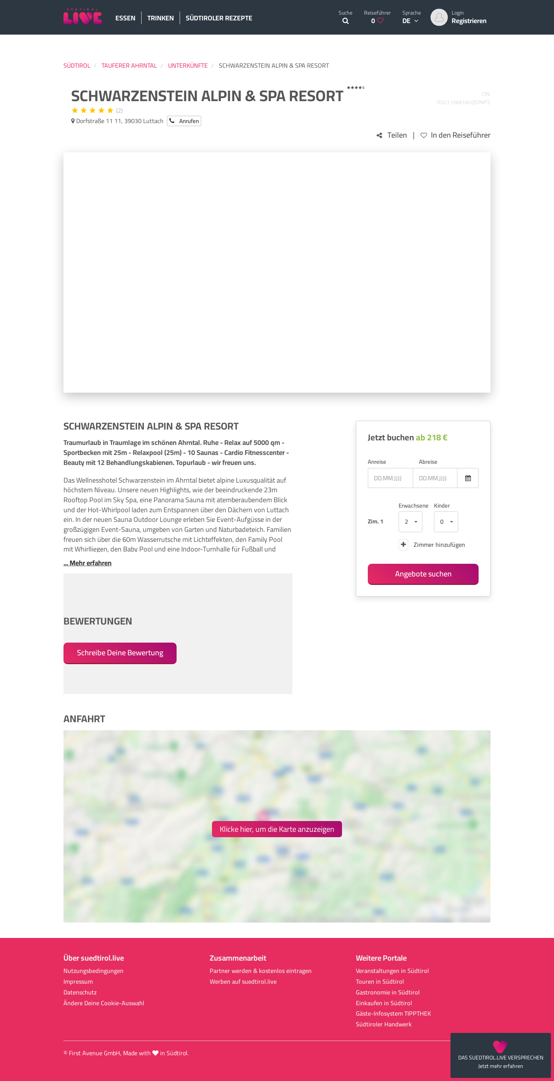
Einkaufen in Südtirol (384, 1003)
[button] (411, 521)
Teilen (392, 135)
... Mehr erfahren (87, 563)
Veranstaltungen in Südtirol (392, 970)
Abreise (428, 462)
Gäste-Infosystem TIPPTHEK (393, 1013)
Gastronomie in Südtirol (388, 992)
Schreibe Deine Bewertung (120, 652)
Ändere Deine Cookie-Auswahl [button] (103, 1003)
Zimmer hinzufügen (432, 544)
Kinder (442, 505)
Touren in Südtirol (380, 981)
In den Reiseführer (456, 135)
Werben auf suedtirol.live (243, 981)
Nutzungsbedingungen (93, 970)
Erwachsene (411, 505)
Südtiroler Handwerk (384, 1024)
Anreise (377, 462)
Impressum (78, 981)
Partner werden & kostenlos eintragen (261, 970)
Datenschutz (80, 992)
